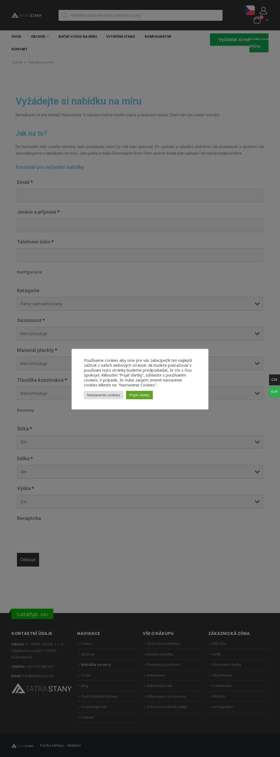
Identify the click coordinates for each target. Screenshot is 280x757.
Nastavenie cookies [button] (103, 394)
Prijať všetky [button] (139, 394)
